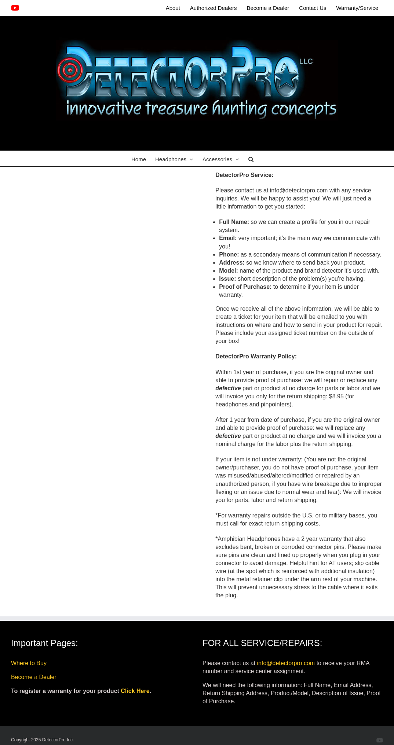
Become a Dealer (33, 677)
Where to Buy (29, 663)
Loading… (113, 308)
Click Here (135, 691)
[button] (250, 158)
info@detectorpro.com (286, 663)
